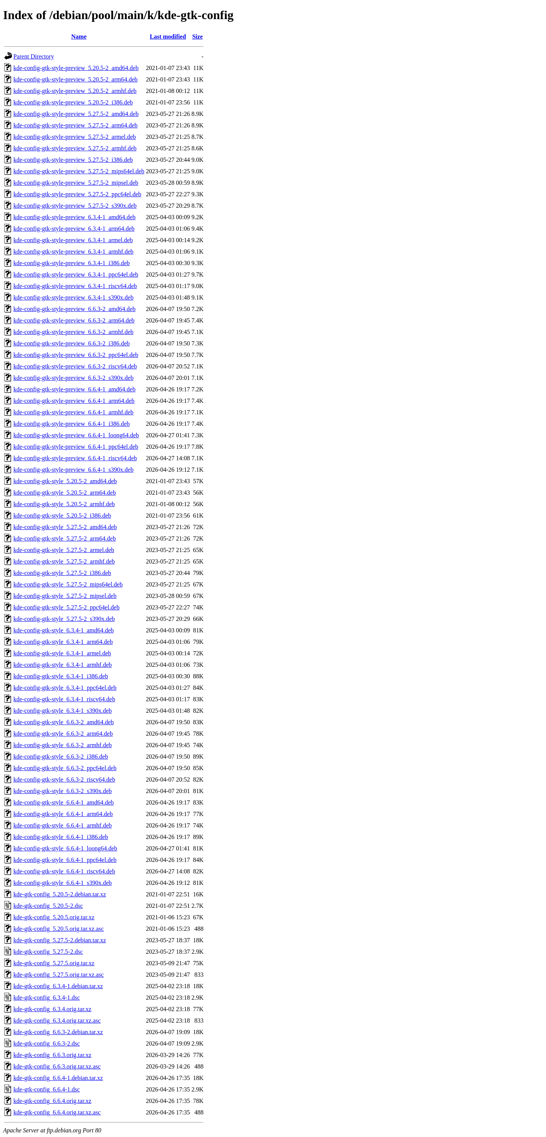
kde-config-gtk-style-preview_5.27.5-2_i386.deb (73, 159)
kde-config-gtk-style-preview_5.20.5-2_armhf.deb (74, 91)
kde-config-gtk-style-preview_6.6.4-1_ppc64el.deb (75, 446)
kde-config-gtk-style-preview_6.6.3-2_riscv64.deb (75, 366)
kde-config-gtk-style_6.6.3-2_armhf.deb (62, 745)
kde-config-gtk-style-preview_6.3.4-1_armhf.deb (73, 251)
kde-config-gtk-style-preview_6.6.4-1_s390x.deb (73, 469)
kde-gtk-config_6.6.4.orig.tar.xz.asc (57, 1112)
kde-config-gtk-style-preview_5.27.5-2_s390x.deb (74, 205)
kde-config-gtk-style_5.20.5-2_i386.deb (62, 515)
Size (197, 36)
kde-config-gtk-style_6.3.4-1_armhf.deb (62, 664)
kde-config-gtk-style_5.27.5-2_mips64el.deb (68, 584)
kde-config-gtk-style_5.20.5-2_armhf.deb (64, 504)
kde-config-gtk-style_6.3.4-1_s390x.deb (62, 710)
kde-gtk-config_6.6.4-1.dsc (46, 1089)
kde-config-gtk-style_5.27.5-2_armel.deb (63, 550)
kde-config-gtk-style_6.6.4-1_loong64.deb (65, 848)
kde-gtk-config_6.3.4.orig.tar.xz (52, 1009)
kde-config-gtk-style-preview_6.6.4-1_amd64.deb (74, 389)
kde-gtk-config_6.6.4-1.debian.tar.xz (58, 1078)
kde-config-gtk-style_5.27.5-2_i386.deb (62, 573)
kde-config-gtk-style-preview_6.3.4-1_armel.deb (73, 240)
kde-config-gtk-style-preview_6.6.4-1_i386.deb (71, 423)
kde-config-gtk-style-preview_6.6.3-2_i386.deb (71, 343)
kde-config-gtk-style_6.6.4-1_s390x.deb (62, 883)
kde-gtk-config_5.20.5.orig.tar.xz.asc (58, 928)
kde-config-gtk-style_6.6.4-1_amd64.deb (63, 802)
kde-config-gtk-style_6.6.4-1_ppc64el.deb (65, 860)
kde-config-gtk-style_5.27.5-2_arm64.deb (64, 538)
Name (78, 36)
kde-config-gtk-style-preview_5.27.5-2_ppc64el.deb (77, 194)
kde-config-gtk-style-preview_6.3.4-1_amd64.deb (74, 217)
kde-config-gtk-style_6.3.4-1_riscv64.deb (64, 699)
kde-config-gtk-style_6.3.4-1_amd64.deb (63, 630)
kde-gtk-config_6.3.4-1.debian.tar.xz (58, 986)
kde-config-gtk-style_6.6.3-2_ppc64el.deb (65, 768)
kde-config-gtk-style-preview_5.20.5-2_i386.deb (73, 102)
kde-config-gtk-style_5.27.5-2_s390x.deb (64, 619)
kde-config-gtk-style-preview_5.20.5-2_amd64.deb (75, 68)
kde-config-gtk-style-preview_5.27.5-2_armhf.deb (74, 148)
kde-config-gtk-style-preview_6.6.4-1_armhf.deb (73, 412)
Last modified (168, 36)
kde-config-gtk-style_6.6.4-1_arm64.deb (63, 814)
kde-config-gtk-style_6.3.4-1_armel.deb (62, 653)
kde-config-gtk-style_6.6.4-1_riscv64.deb (64, 871)
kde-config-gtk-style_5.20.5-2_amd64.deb (65, 481)
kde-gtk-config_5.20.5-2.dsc (48, 905)
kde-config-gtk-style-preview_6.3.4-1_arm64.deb (74, 228)
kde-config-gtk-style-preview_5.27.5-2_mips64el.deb (79, 171)
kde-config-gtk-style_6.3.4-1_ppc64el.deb (65, 687)
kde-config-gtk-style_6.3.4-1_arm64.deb (63, 642)
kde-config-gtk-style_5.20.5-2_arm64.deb (64, 492)
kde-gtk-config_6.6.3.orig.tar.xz (52, 1055)
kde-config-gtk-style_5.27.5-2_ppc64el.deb (66, 607)
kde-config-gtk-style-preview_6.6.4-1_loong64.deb (76, 435)
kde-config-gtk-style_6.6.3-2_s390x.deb (62, 791)
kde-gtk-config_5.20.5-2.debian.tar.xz (59, 894)
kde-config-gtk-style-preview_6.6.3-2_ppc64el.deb (75, 355)
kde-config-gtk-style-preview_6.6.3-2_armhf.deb (73, 332)
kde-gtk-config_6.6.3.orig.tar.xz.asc (57, 1066)
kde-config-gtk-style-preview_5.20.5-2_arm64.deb (75, 79)
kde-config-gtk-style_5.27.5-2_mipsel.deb (65, 596)
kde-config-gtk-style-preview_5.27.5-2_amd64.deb (75, 114)
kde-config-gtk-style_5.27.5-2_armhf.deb (64, 561)
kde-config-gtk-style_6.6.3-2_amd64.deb (63, 722)
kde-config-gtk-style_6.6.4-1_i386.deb (60, 837)
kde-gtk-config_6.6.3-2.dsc (46, 1043)
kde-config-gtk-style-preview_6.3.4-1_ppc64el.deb (75, 274)
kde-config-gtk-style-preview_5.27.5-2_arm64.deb (75, 125)
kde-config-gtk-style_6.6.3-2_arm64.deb (63, 733)
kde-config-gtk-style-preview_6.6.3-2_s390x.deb (73, 378)
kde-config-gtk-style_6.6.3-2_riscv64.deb (64, 779)
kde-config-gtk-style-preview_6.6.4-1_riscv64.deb (75, 458)
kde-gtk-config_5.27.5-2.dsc (48, 951)
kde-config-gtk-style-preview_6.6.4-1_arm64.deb (74, 400)
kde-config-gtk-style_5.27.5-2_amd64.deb (65, 527)
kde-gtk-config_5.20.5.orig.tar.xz (53, 917)
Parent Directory (33, 56)
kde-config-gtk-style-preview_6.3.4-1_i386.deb (71, 263)
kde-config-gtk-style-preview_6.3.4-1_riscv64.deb (75, 286)
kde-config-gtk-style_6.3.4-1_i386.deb (60, 676)
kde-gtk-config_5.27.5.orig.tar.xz (53, 963)
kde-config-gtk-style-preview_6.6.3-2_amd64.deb (74, 309)
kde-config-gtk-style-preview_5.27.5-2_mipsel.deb (75, 182)
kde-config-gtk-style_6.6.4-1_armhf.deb (62, 825)
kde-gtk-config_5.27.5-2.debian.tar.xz (59, 940)
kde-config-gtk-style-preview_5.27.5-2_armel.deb (74, 137)
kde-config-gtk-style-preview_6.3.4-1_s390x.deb (73, 297)
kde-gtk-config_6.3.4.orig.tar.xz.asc (57, 1020)
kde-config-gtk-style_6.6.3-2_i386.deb (60, 756)
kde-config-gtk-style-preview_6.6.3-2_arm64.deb (74, 320)
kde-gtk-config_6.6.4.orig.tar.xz (52, 1101)
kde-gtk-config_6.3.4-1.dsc (46, 997)
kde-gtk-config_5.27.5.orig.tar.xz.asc (58, 974)
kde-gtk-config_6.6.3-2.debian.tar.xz (58, 1032)
